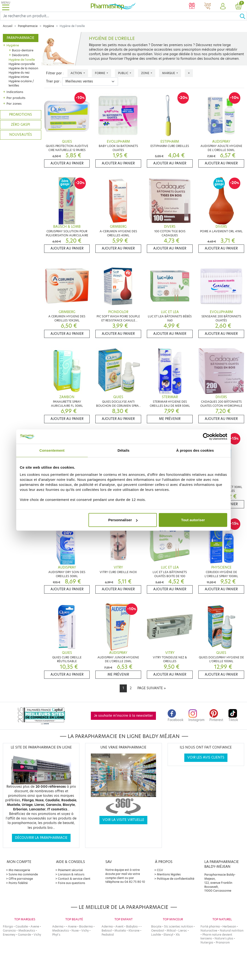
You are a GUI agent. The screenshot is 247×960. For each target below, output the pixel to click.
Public (123, 73)
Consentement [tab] (51, 450)
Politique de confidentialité (175, 879)
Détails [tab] (123, 450)
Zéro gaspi (20, 124)
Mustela (120, 930)
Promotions (20, 114)
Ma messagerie (19, 870)
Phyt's (56, 935)
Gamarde (24, 935)
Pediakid (108, 935)
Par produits (15, 98)
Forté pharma (210, 926)
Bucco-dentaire (22, 50)
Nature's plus (224, 938)
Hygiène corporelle (22, 64)
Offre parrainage (21, 879)
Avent (119, 926)
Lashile (156, 935)
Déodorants (20, 55)
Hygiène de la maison (23, 68)
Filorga (8, 926)
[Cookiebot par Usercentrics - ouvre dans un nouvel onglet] (206, 436)
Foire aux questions (71, 883)
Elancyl (168, 935)
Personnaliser (123, 520)
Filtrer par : (55, 73)
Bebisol (107, 930)
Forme (100, 73)
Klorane (134, 930)
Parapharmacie (28, 26)
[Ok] (243, 16)
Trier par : (53, 81)
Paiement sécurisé (70, 870)
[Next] (151, 688)
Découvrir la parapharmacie (41, 837)
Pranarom (223, 942)
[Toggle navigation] (5, 6)
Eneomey (9, 935)
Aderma (57, 926)
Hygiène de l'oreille (22, 60)
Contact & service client (74, 879)
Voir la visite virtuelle (123, 820)
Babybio (132, 926)
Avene (35, 926)
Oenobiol (157, 930)
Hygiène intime (19, 77)
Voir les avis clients (205, 757)
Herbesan (229, 926)
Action (77, 73)
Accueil (7, 26)
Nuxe (75, 930)
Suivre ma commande (23, 874)
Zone (145, 73)
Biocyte (156, 926)
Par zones (13, 103)
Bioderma (86, 926)
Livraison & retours (71, 874)
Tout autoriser (193, 520)
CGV (160, 870)
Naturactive (209, 930)
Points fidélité (18, 883)
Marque (169, 73)
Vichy (37, 935)
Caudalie (21, 926)
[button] (223, 6)
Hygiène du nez (19, 73)
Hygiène (48, 26)
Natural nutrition (231, 930)
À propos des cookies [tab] (195, 450)
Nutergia (207, 942)
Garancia (9, 930)
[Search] (120, 16)
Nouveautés (20, 134)
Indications (14, 92)
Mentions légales (169, 874)
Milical (171, 930)
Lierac (182, 930)
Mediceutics (26, 930)
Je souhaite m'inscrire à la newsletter (123, 715)
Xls (178, 935)
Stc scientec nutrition (178, 926)
